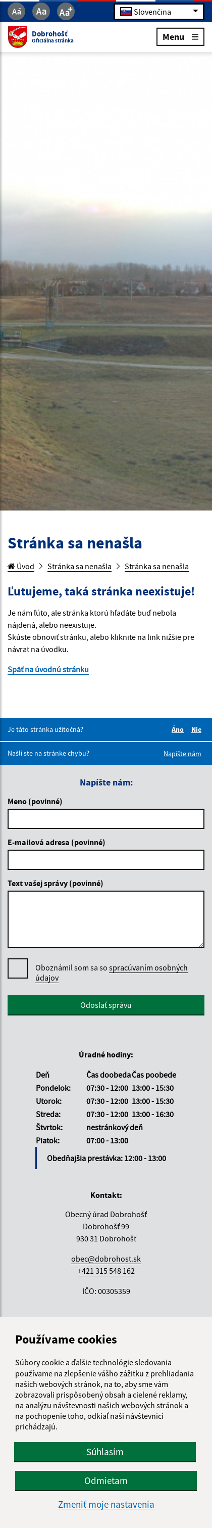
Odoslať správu (106, 1005)
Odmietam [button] (106, 1480)
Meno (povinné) (35, 801)
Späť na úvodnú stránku (48, 669)
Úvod (21, 566)
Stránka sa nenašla (79, 566)
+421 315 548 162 (106, 1271)
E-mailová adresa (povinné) (56, 842)
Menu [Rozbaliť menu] (180, 36)
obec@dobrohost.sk (106, 1259)
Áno (179, 729)
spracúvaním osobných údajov (111, 972)
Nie (197, 729)
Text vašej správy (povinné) (55, 883)
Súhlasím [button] (105, 1452)
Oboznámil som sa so (111, 972)
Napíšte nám (182, 753)
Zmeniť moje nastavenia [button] (106, 1504)
